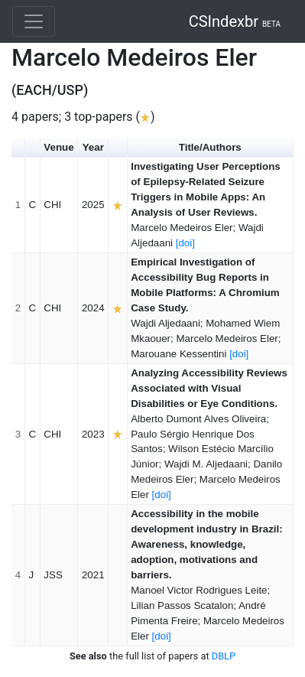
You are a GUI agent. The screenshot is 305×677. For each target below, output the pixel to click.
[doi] (185, 243)
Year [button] (93, 147)
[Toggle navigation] (33, 21)
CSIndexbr (235, 21)
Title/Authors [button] (210, 147)
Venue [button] (58, 147)
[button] (33, 148)
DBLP (223, 656)
